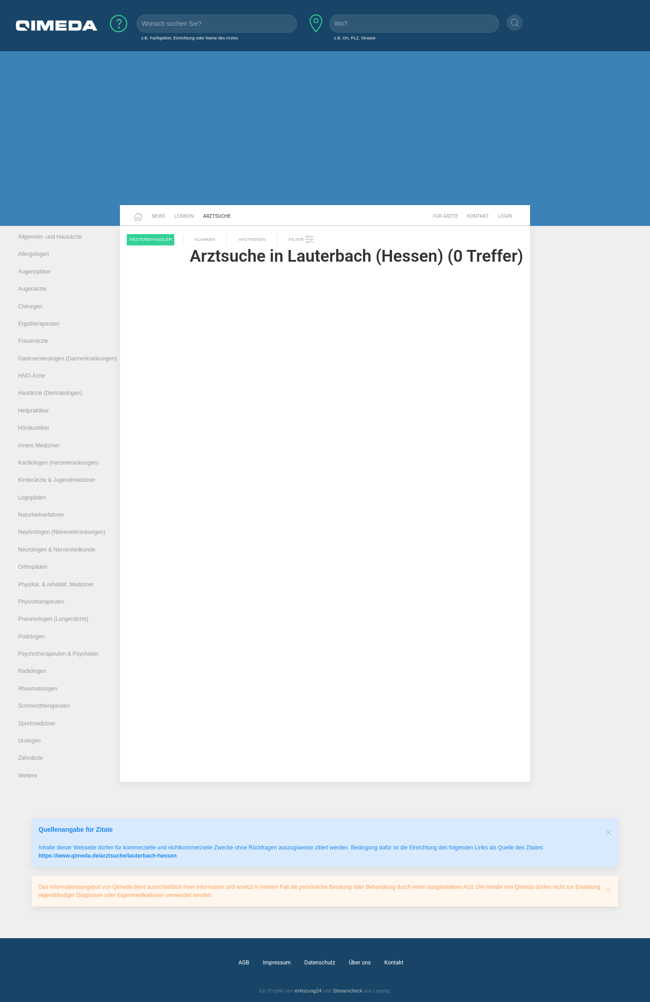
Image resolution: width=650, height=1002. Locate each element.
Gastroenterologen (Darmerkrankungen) (67, 358)
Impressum (277, 962)
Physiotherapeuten (41, 602)
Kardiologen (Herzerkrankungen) (58, 463)
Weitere (27, 775)
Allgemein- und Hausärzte (50, 237)
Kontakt (478, 216)
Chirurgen (30, 306)
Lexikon (184, 216)
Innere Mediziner (38, 445)
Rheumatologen (37, 689)
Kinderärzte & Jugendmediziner (57, 480)
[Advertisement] (325, 135)
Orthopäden (33, 567)
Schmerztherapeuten (44, 706)
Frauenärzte (33, 341)
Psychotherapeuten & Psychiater (58, 654)
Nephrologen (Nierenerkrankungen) (61, 532)
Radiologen (32, 671)
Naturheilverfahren (41, 515)
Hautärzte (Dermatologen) (50, 393)
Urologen (29, 741)
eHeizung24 (308, 990)
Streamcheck (347, 990)
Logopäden (32, 497)
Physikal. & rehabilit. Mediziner (56, 584)
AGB (244, 962)
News (158, 216)
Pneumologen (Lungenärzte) (53, 619)
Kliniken (205, 239)
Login (505, 216)
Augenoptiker (34, 271)
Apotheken (251, 239)
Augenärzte (32, 289)
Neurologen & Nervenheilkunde (56, 550)
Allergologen (33, 254)
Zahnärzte (30, 758)
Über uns (360, 962)
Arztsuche (217, 216)
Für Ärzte (445, 216)
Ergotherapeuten (38, 324)
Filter (301, 239)
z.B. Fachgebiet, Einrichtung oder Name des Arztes (189, 37)
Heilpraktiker (33, 411)
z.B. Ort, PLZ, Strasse (355, 37)
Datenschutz (319, 962)
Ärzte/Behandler (150, 239)
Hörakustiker (33, 428)
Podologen (31, 636)
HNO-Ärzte (31, 376)
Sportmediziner (36, 723)
